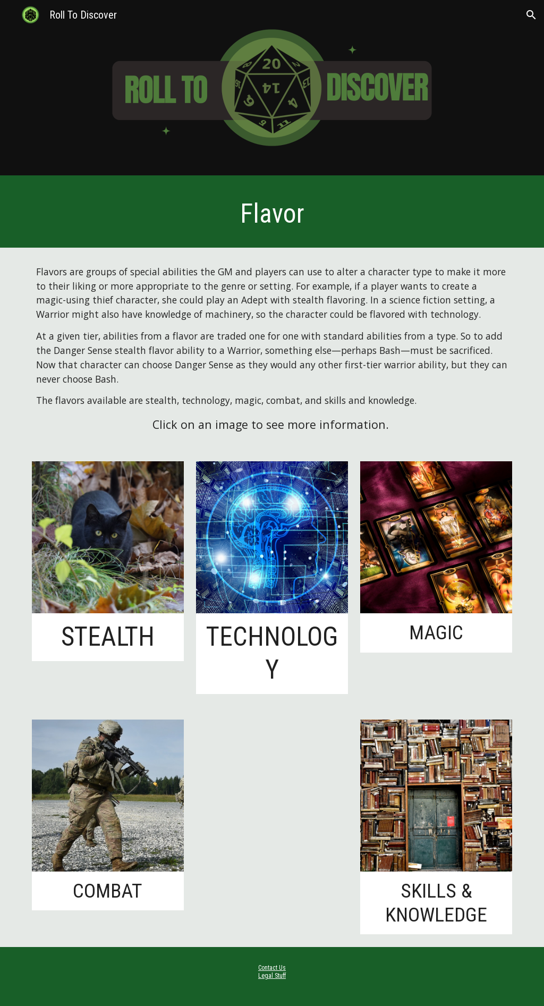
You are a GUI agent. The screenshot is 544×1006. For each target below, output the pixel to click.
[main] (272, 214)
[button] (531, 15)
